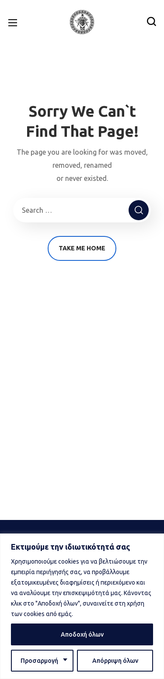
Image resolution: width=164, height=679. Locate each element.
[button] (151, 22)
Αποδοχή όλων (82, 634)
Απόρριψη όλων (115, 660)
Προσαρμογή (39, 660)
